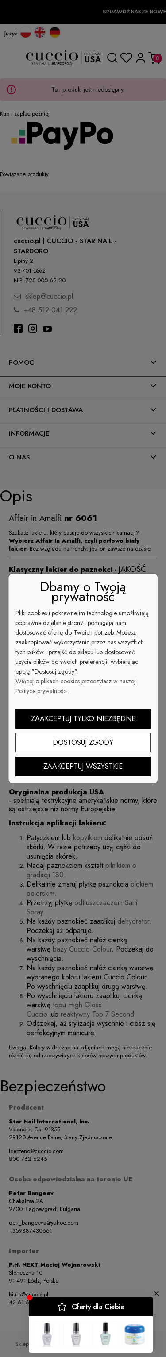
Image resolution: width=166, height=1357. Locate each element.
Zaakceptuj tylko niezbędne (83, 718)
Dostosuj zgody (83, 742)
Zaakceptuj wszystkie (83, 766)
